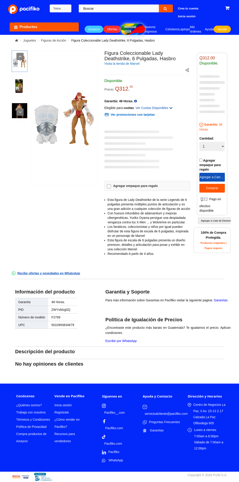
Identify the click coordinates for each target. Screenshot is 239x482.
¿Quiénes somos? (29, 405)
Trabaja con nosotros (31, 412)
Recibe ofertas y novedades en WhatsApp (48, 273)
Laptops (184, 29)
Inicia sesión (63, 405)
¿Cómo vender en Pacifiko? (67, 423)
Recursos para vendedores (64, 437)
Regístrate (61, 412)
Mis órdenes (195, 29)
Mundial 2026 (130, 29)
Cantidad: (206, 138)
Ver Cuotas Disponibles (153, 108)
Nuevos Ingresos (151, 29)
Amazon (94, 29)
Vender (222, 29)
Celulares (172, 29)
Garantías (221, 300)
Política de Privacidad (31, 427)
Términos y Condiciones (33, 419)
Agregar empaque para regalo (135, 186)
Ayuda (209, 29)
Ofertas (112, 29)
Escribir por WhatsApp (121, 341)
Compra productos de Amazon (31, 437)
